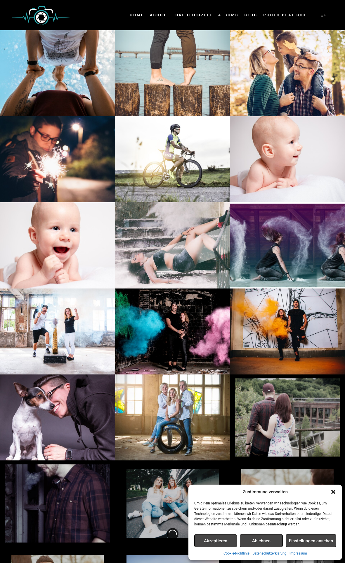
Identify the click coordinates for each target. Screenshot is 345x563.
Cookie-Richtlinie (236, 553)
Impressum (298, 553)
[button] (333, 492)
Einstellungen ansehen (311, 540)
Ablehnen (261, 540)
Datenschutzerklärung (269, 553)
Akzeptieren (215, 540)
